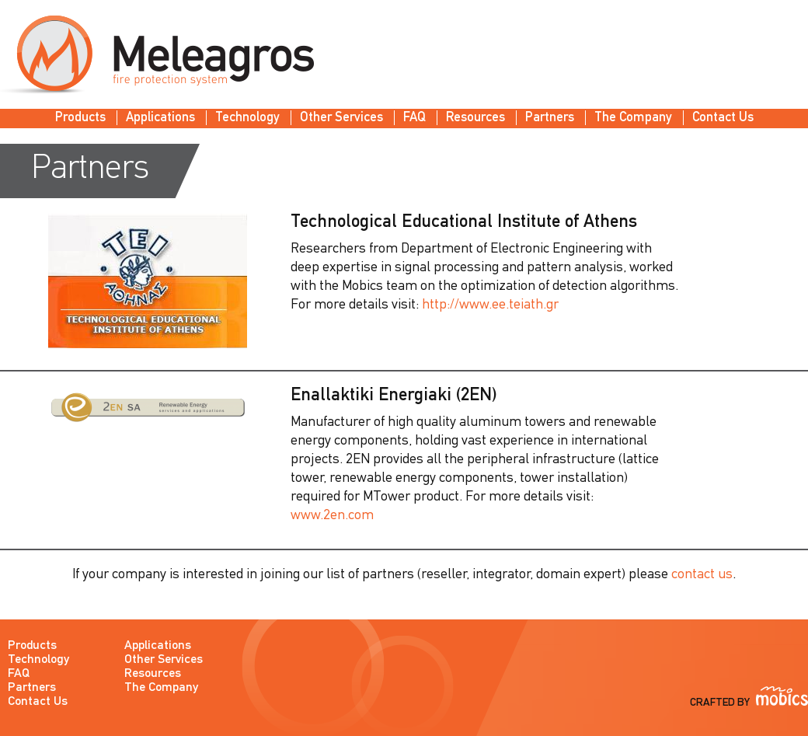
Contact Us (723, 117)
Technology (247, 117)
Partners (549, 117)
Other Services (341, 117)
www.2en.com (332, 515)
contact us (702, 574)
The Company (633, 117)
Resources (475, 117)
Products (80, 117)
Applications (160, 117)
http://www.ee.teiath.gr (490, 305)
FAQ (414, 117)
